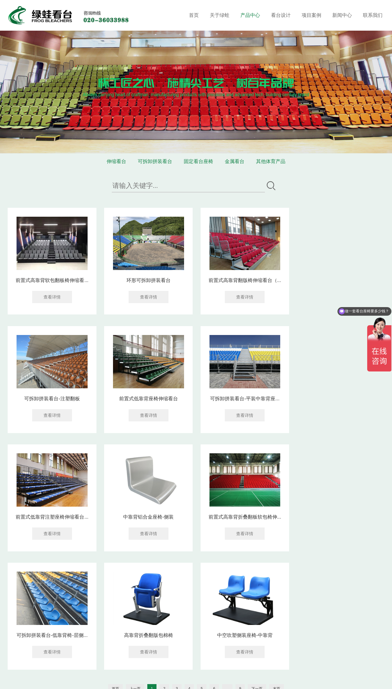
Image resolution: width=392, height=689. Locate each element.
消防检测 (140, 679)
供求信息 (95, 679)
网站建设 (200, 679)
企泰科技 (222, 679)
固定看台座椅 (198, 161)
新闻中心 (342, 15)
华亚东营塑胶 (73, 679)
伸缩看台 (116, 161)
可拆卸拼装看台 (155, 161)
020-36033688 (130, 643)
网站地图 (183, 672)
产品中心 (250, 15)
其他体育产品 (270, 161)
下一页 (256, 570)
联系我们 (373, 15)
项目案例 (311, 15)
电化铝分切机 (118, 679)
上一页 (135, 570)
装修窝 (34, 679)
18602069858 (174, 643)
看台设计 (281, 15)
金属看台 (234, 161)
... (227, 570)
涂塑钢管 (50, 679)
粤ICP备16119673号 (152, 672)
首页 (194, 15)
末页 (276, 570)
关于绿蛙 (219, 15)
